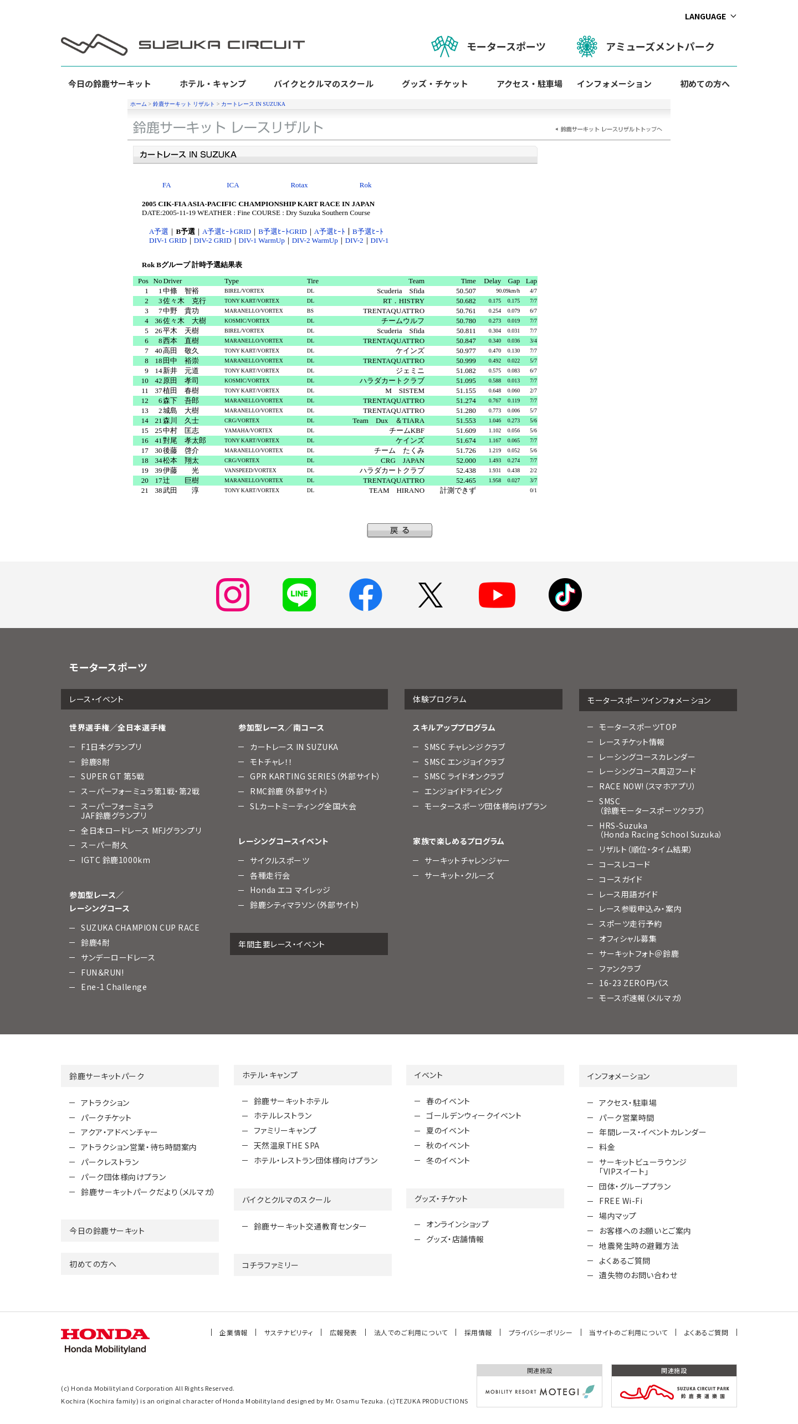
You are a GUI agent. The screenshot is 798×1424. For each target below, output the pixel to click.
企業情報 (233, 1332)
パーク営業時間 (626, 1117)
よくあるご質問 (625, 1260)
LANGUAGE (705, 16)
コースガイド (620, 879)
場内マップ (618, 1215)
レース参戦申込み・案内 (640, 908)
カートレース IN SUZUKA (253, 104)
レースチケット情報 (632, 741)
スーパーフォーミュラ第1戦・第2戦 (140, 791)
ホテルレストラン (282, 1115)
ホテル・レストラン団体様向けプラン (316, 1160)
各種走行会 (270, 875)
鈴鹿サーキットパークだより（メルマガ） (148, 1191)
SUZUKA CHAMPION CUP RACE (140, 927)
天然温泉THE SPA (287, 1145)
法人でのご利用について (411, 1332)
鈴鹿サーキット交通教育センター (310, 1226)
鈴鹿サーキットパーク (107, 1075)
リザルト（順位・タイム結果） (646, 849)
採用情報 (478, 1332)
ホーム (138, 104)
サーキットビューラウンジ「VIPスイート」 (643, 1166)
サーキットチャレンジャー (467, 860)
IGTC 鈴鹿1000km (115, 859)
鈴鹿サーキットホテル (291, 1100)
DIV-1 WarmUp (262, 240)
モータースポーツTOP (638, 726)
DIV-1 (380, 240)
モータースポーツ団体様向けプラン (485, 805)
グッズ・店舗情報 (455, 1238)
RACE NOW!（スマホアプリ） (648, 786)
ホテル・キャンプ (213, 83)
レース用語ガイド (628, 894)
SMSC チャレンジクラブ (464, 746)
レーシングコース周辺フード (647, 771)
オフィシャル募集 (628, 938)
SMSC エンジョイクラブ (464, 761)
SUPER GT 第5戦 (113, 776)
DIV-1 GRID (168, 240)
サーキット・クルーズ (459, 875)
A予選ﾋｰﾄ (329, 231)
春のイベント (448, 1100)
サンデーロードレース (118, 957)
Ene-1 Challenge (114, 986)
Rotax (299, 185)
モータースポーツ (488, 46)
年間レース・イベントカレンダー (653, 1131)
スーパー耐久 (104, 844)
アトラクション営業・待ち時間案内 (139, 1146)
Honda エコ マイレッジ (290, 889)
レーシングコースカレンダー (647, 756)
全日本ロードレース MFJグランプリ (141, 830)
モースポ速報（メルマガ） (641, 997)
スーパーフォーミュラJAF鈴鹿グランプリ (117, 810)
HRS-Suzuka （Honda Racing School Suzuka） (661, 830)
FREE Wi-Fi (621, 1200)
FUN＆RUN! (102, 972)
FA (166, 185)
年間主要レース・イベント (281, 944)
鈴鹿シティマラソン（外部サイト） (305, 904)
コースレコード (625, 864)
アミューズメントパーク (646, 46)
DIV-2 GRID (213, 240)
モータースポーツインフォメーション (649, 700)
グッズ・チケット (435, 83)
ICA (233, 185)
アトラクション (105, 1102)
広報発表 (343, 1332)
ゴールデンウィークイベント (473, 1115)
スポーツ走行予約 (630, 923)
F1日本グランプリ (111, 746)
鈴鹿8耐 (95, 761)
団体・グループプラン (635, 1186)
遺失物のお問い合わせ (638, 1274)
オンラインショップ (457, 1223)
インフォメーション (614, 83)
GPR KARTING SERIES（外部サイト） (315, 776)
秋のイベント (448, 1145)
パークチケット (106, 1117)
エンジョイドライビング (463, 791)
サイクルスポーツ (279, 860)
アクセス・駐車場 (529, 83)
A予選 (158, 231)
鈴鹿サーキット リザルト (184, 104)
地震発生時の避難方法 (639, 1245)
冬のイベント (448, 1160)
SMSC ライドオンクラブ (464, 776)
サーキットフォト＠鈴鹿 (639, 953)
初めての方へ (705, 83)
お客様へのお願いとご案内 (645, 1230)
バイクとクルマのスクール (324, 83)
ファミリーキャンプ (285, 1130)
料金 (607, 1146)
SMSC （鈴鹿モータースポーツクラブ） (652, 805)
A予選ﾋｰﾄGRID (226, 231)
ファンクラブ (620, 968)
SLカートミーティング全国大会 (303, 805)
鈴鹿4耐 (95, 942)
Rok (366, 185)
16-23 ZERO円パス (634, 982)
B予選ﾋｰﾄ (367, 231)
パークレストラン (110, 1161)
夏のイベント (448, 1130)
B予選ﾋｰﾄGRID (282, 231)
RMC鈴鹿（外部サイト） (289, 791)
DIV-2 (354, 240)
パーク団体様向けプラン (123, 1176)
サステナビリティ (288, 1332)
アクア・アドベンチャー (119, 1131)
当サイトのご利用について (628, 1332)
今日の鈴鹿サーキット (109, 83)
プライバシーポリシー (541, 1332)
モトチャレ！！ (271, 761)
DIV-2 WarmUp (315, 240)
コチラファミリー (270, 1264)
